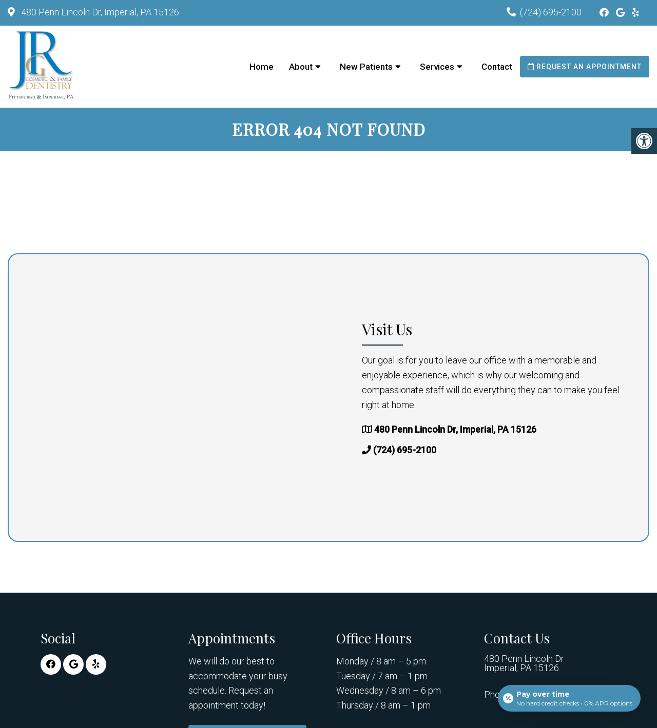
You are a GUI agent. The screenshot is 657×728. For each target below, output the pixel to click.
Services (437, 67)
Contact (496, 67)
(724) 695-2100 (551, 12)
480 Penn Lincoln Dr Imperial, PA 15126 (524, 663)
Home (261, 67)
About (301, 67)
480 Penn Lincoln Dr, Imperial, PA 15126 (99, 12)
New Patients (366, 67)
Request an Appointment (585, 67)
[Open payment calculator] (569, 698)
